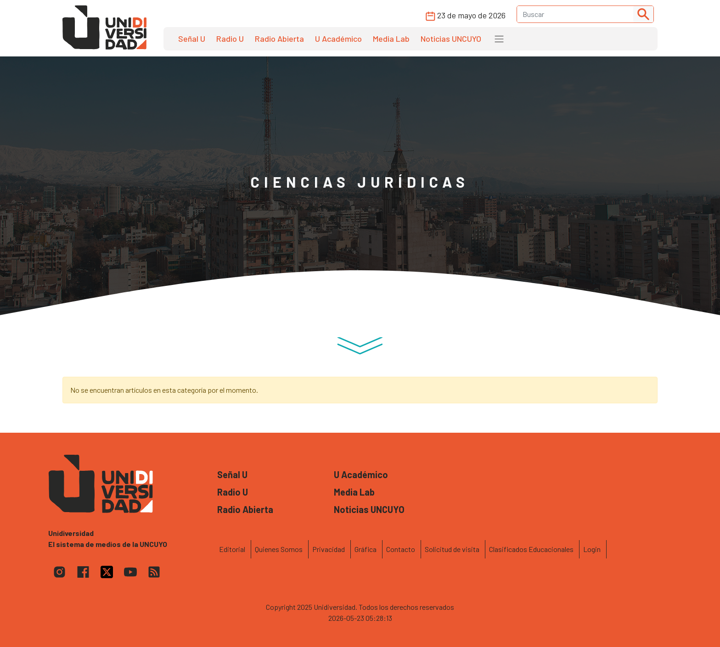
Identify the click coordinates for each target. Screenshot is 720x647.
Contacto (400, 549)
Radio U (230, 38)
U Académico (338, 38)
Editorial (232, 549)
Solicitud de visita (452, 549)
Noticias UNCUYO (451, 38)
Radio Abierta (279, 38)
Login (592, 549)
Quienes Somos (279, 549)
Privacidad (328, 549)
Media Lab (391, 38)
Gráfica (365, 549)
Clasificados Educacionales (531, 549)
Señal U (191, 38)
